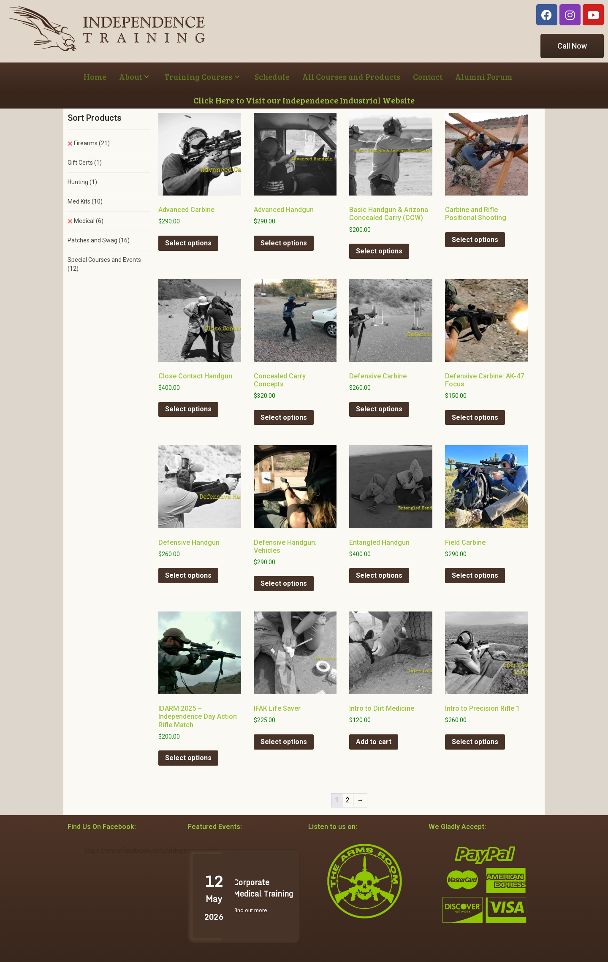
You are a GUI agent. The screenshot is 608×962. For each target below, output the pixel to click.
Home (95, 76)
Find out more (250, 910)
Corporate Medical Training (263, 888)
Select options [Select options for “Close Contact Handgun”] (188, 409)
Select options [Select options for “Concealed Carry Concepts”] (284, 417)
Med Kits (85, 201)
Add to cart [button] (373, 742)
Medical (88, 220)
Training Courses (201, 76)
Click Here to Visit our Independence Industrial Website (304, 100)
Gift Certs (85, 162)
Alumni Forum (484, 76)
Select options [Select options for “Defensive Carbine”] (379, 409)
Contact (427, 76)
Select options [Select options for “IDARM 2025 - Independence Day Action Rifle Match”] (188, 758)
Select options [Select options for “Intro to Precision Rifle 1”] (475, 742)
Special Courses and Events (104, 264)
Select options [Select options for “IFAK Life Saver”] (284, 742)
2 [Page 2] (348, 800)
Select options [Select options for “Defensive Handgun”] (188, 575)
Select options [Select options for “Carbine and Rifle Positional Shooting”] (475, 240)
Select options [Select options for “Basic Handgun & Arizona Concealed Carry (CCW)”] (379, 251)
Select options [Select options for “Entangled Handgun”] (379, 575)
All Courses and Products (351, 76)
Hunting (82, 182)
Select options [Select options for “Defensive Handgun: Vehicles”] (284, 583)
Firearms (92, 143)
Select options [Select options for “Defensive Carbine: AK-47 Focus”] (475, 417)
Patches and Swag (99, 240)
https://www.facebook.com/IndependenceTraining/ (159, 850)
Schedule (272, 76)
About (134, 76)
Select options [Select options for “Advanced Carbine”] (188, 243)
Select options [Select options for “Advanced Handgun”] (284, 243)
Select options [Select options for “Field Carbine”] (475, 575)
